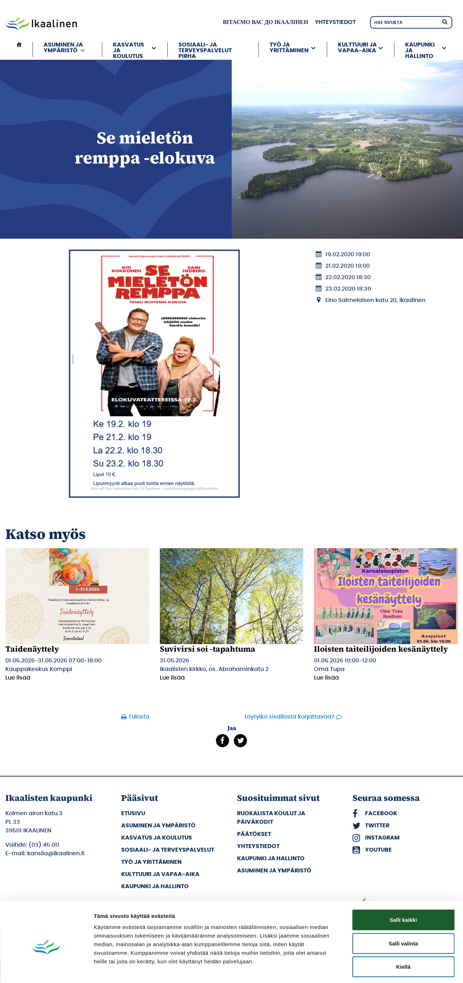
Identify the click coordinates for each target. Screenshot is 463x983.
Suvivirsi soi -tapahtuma (207, 648)
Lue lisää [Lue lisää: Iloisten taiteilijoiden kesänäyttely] (326, 678)
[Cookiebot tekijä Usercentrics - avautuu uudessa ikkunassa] (46, 969)
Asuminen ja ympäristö (64, 47)
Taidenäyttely (32, 648)
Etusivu (133, 813)
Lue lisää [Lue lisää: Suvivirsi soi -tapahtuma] (172, 678)
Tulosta (138, 717)
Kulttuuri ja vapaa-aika (357, 47)
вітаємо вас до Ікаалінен (265, 22)
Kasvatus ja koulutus (128, 49)
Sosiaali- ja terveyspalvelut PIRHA (205, 49)
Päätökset (254, 834)
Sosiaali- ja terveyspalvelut (167, 850)
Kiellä (403, 936)
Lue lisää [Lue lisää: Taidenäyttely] (17, 678)
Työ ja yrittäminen (289, 47)
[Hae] (445, 21)
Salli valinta (403, 913)
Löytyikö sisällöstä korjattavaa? (290, 717)
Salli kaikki (403, 889)
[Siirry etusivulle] (41, 24)
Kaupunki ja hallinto (420, 49)
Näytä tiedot (382, 969)
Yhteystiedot (335, 22)
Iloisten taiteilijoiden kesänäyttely (381, 648)
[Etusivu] (19, 49)
